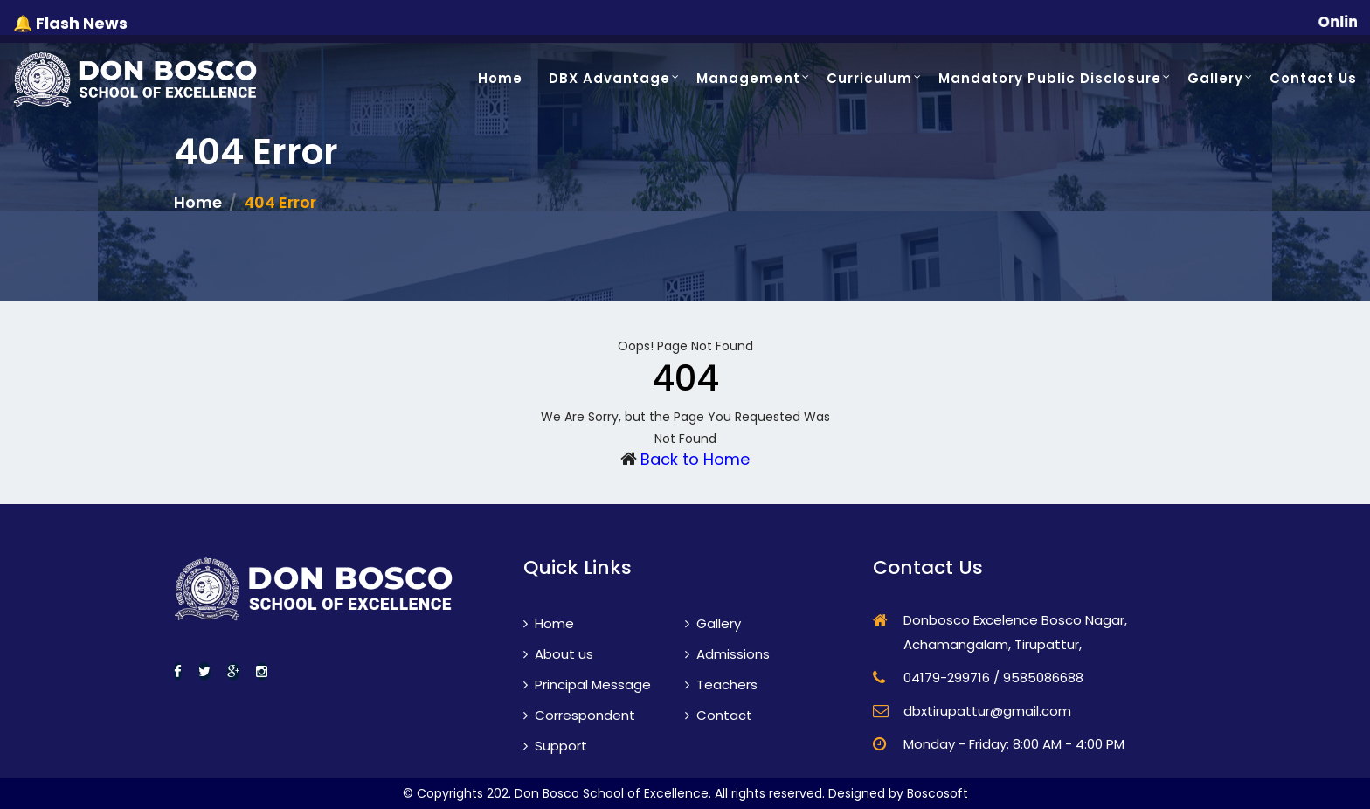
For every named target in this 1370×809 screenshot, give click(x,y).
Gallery (1215, 78)
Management (748, 78)
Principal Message (587, 684)
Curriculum (869, 78)
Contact (718, 715)
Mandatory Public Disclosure (1049, 78)
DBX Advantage (609, 78)
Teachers (721, 684)
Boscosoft (937, 793)
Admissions (727, 654)
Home (500, 78)
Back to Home (695, 459)
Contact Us (1313, 78)
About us (558, 654)
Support (555, 745)
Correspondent (579, 715)
